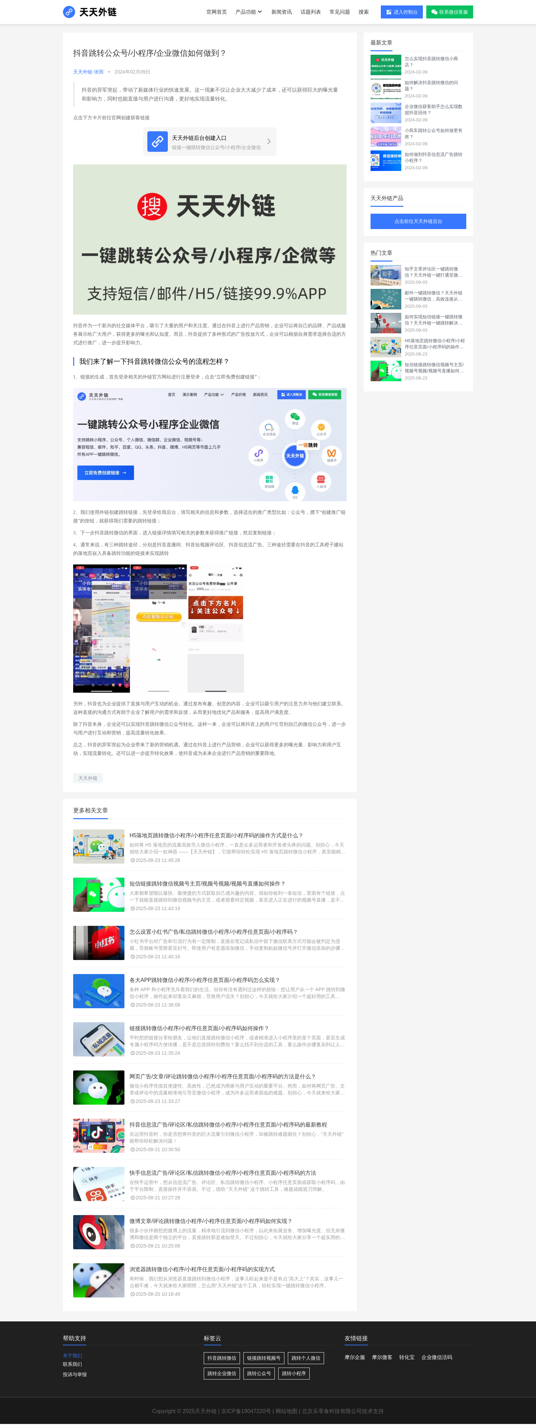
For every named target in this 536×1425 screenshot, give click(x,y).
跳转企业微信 (221, 1373)
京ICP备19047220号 (246, 1411)
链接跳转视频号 (264, 1358)
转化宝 (407, 1357)
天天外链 (87, 778)
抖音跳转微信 (221, 1358)
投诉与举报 (75, 1374)
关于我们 (72, 1355)
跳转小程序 (294, 1373)
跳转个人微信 (306, 1358)
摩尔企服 (355, 1357)
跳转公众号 (259, 1373)
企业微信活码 (436, 1357)
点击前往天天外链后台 (418, 221)
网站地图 (286, 1411)
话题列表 (310, 12)
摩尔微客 (382, 1357)
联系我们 (72, 1364)
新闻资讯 (281, 12)
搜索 (364, 12)
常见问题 (340, 12)
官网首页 (216, 12)
